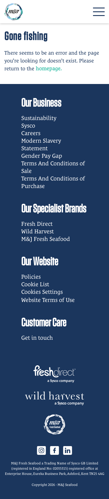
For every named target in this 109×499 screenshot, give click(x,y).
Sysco (28, 125)
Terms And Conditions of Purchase (53, 182)
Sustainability (38, 118)
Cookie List (35, 284)
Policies (31, 276)
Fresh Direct (37, 224)
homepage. (49, 68)
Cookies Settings (42, 292)
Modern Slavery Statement (41, 144)
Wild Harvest (37, 231)
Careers (30, 133)
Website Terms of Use (48, 300)
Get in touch (37, 338)
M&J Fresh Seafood (45, 239)
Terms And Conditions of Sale (53, 167)
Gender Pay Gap (41, 156)
